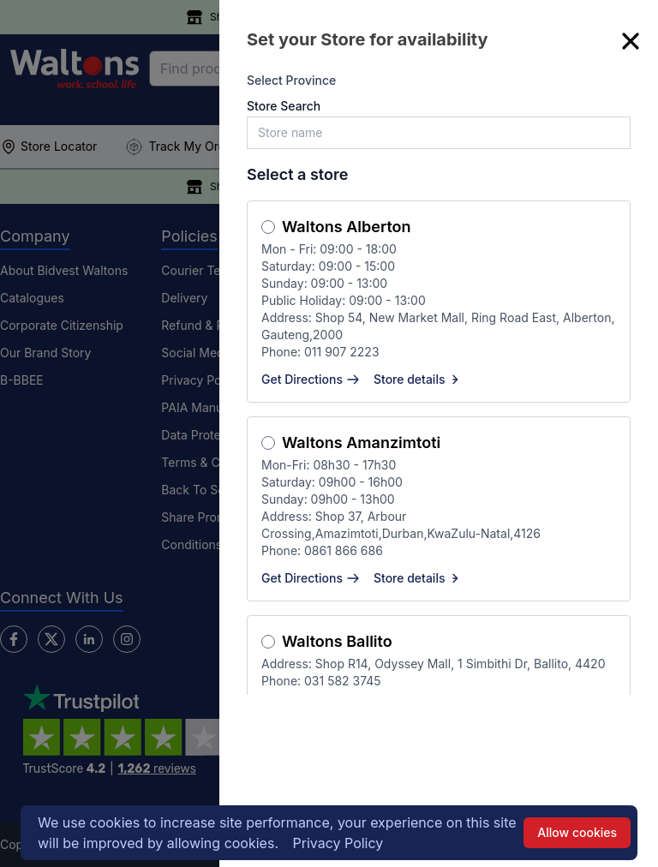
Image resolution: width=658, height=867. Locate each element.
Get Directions (310, 379)
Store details (418, 379)
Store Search (283, 106)
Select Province (291, 80)
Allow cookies (577, 832)
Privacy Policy (338, 843)
